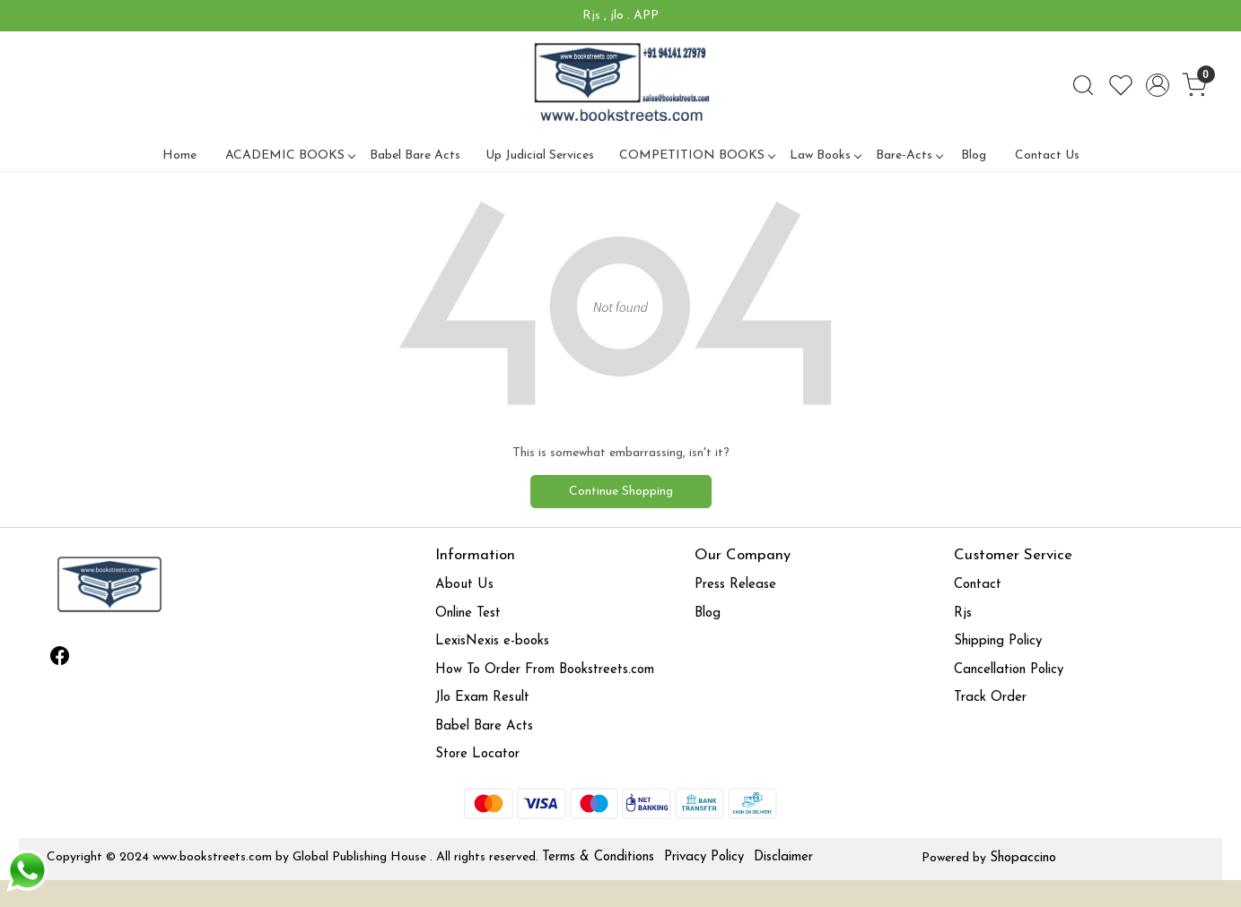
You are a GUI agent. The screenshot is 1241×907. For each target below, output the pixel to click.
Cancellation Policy (1008, 670)
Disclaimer (783, 857)
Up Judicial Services (539, 155)
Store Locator (477, 754)
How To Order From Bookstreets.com (544, 670)
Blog (973, 155)
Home (179, 155)
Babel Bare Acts (415, 155)
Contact (977, 585)
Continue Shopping (621, 491)
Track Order (990, 697)
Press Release (735, 585)
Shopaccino (1023, 858)
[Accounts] (1157, 85)
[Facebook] (59, 659)
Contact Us (1047, 155)
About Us (464, 585)
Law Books (825, 155)
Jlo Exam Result (482, 697)
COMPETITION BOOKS (696, 155)
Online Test (468, 613)
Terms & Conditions (598, 857)
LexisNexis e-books (492, 641)
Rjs (963, 613)
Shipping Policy (998, 641)
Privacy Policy (704, 857)
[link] (1083, 85)
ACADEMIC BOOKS (289, 155)
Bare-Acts (909, 155)
